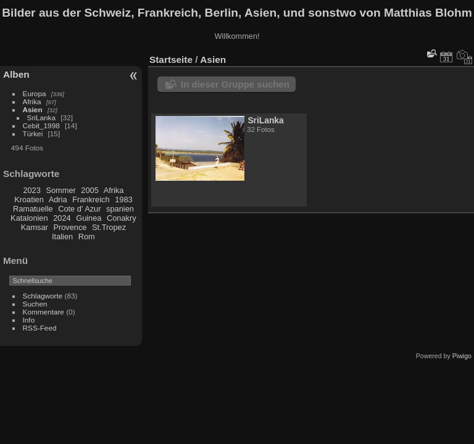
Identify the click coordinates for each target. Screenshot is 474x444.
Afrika (32, 101)
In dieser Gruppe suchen (235, 84)
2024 (61, 218)
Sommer (60, 190)
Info (29, 320)
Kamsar (34, 227)
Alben (16, 74)
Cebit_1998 (41, 125)
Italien (62, 236)
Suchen (35, 304)
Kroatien (29, 199)
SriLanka (41, 117)
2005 (89, 190)
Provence (69, 227)
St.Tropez (109, 227)
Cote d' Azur (79, 208)
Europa (34, 93)
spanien (120, 208)
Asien (33, 109)
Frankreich (90, 199)
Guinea (88, 218)
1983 (123, 199)
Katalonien (29, 218)
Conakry (121, 218)
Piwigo (462, 356)
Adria (58, 199)
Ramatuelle (33, 208)
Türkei (33, 134)
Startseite (171, 59)
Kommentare (43, 312)
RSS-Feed (40, 328)
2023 (31, 190)
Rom (86, 236)
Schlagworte (43, 296)
